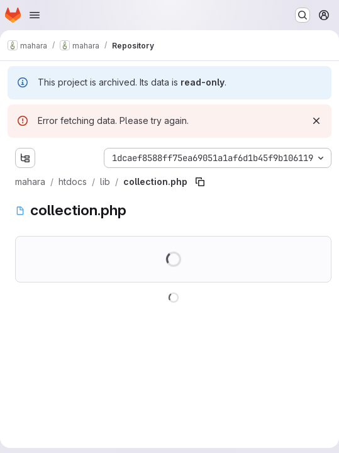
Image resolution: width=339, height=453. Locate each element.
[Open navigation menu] (35, 15)
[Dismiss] (316, 120)
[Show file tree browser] (25, 158)
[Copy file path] (200, 182)
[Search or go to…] (302, 15)
